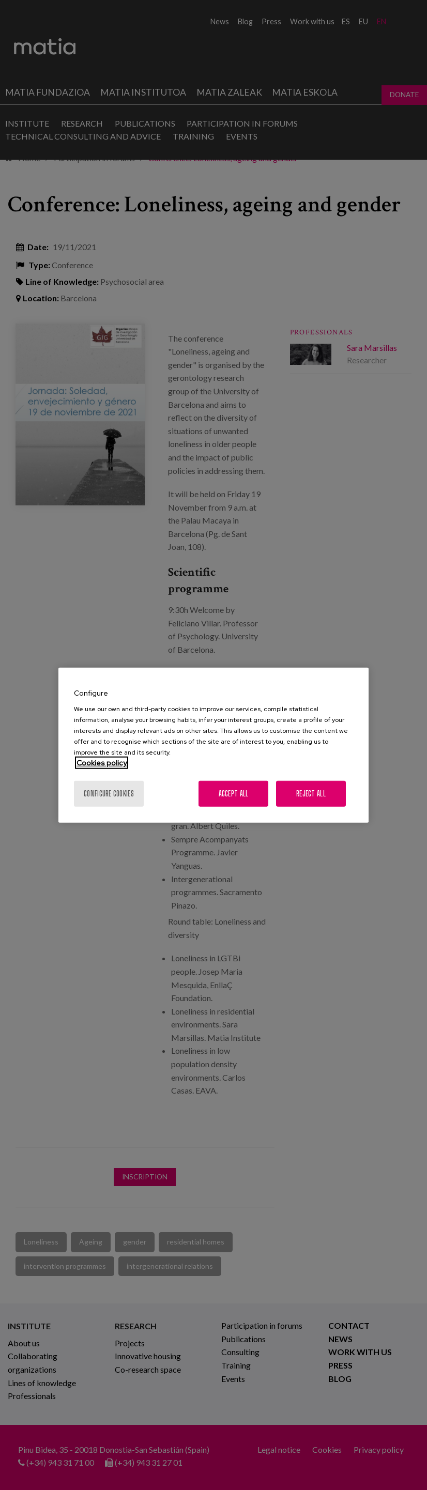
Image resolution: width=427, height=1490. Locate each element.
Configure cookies (109, 793)
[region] (213, 745)
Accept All (234, 793)
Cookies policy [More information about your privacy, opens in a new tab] (102, 762)
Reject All (311, 793)
